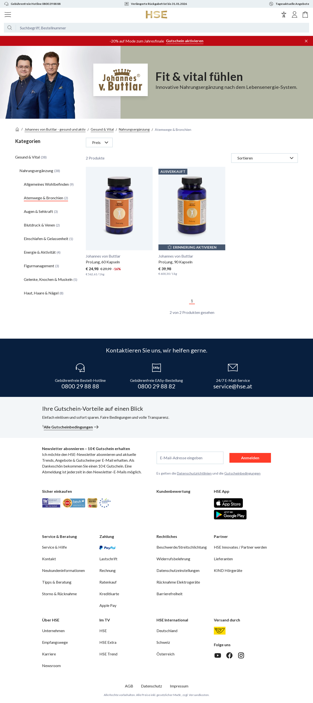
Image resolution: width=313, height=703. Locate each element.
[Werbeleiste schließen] (306, 41)
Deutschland (166, 630)
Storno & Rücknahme (59, 593)
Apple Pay (107, 605)
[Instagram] (241, 655)
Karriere (49, 654)
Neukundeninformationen (63, 570)
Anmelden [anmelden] (250, 457)
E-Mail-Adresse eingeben (181, 458)
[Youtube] (218, 655)
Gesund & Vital (102, 129)
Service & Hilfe (54, 547)
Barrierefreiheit (169, 593)
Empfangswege (55, 642)
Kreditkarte (109, 593)
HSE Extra (107, 642)
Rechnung (107, 570)
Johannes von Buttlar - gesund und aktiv (55, 129)
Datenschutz (151, 686)
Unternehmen (53, 630)
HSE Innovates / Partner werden (240, 547)
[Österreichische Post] (220, 631)
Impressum (179, 686)
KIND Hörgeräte (228, 570)
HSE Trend (108, 654)
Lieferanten (223, 558)
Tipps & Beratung (56, 582)
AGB (129, 686)
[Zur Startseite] (157, 14)
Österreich (165, 654)
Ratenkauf (108, 582)
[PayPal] (107, 547)
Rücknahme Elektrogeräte (178, 582)
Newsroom (51, 665)
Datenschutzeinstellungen (178, 570)
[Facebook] (229, 655)
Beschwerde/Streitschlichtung (181, 547)
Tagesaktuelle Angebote (289, 3)
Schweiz (163, 642)
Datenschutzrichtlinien (194, 473)
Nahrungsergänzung (134, 129)
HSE (103, 630)
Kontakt (49, 558)
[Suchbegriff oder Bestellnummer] (162, 28)
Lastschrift (108, 558)
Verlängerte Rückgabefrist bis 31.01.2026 (155, 3)
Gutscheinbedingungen (242, 473)
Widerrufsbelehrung (173, 558)
